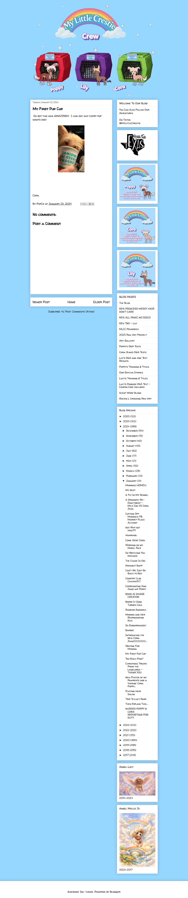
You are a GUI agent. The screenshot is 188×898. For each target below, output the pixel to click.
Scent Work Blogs (130, 392)
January (131, 480)
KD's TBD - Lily (128, 323)
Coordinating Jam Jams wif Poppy (135, 587)
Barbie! (129, 630)
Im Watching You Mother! (135, 554)
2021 (126, 735)
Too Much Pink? (134, 658)
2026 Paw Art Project (133, 334)
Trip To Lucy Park (135, 699)
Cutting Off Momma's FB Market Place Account (135, 518)
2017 (126, 755)
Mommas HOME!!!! (135, 485)
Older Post (101, 302)
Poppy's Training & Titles (134, 366)
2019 (126, 745)
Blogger (115, 892)
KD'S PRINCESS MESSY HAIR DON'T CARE (136, 310)
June (129, 455)
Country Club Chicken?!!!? (133, 580)
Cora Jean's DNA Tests (132, 352)
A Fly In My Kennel (136, 495)
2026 (126, 416)
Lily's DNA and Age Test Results (133, 359)
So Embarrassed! (135, 625)
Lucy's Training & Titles (133, 378)
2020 (126, 740)
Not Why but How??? (132, 529)
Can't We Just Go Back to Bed (135, 572)
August (130, 445)
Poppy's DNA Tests (130, 346)
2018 (126, 750)
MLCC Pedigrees (129, 329)
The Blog (124, 303)
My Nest (130, 490)
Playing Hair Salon (133, 692)
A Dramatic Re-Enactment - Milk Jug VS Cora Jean (137, 504)
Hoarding (131, 535)
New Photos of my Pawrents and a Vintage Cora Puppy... (136, 682)
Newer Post (41, 302)
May (129, 460)
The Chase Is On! (135, 560)
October (131, 440)
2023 (126, 725)
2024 (126, 426)
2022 (126, 730)
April (129, 465)
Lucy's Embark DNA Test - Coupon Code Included (134, 385)
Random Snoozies (135, 609)
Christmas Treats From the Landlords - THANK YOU (136, 668)
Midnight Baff (134, 565)
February (132, 475)
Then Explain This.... (136, 703)
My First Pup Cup (135, 653)
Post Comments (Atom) (79, 311)
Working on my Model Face (134, 546)
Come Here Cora (135, 540)
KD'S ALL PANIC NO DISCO (135, 317)
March (130, 470)
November (132, 435)
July (129, 450)
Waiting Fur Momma (132, 647)
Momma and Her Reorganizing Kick (135, 617)
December (132, 430)
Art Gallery (127, 340)
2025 (126, 421)
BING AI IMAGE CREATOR (135, 595)
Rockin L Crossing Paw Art (135, 398)
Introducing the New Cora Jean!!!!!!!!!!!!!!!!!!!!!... (136, 638)
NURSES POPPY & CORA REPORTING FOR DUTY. (136, 713)
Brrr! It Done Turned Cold (133, 603)
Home (71, 302)
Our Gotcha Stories (131, 372)
